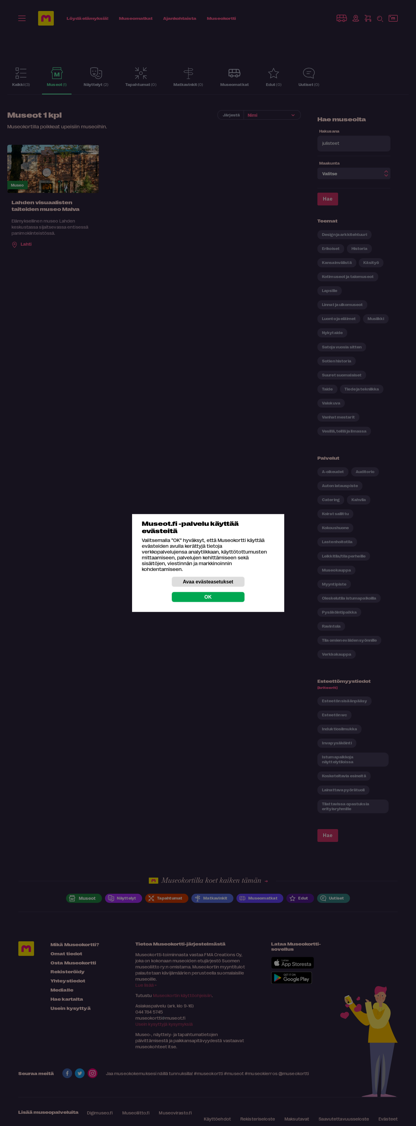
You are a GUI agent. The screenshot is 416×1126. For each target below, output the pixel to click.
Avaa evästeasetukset (208, 581)
